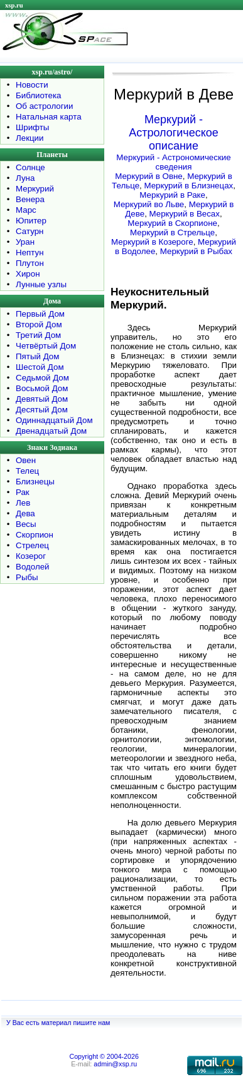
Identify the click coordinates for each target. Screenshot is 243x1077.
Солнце (30, 167)
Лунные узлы (41, 284)
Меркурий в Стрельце (172, 232)
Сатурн (29, 231)
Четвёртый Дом (46, 345)
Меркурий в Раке (172, 195)
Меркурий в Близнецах (188, 185)
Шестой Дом (40, 367)
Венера (30, 199)
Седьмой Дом (42, 377)
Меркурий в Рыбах (196, 251)
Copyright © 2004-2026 (103, 1056)
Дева (25, 513)
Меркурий (35, 188)
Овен (26, 460)
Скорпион (34, 534)
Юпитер (31, 220)
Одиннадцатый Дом (54, 420)
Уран (25, 242)
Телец (27, 471)
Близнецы (35, 481)
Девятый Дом (42, 399)
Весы (26, 524)
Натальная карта (49, 116)
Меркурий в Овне (149, 176)
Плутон (30, 263)
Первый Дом (40, 314)
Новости (32, 84)
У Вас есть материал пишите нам (58, 1022)
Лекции (30, 138)
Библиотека (38, 95)
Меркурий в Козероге (152, 242)
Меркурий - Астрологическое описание (174, 132)
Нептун (30, 252)
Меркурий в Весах (184, 213)
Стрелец (32, 545)
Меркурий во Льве (149, 204)
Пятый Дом (37, 356)
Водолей (33, 566)
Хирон (28, 273)
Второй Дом (39, 324)
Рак (23, 492)
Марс (26, 210)
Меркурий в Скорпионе (172, 223)
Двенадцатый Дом (51, 431)
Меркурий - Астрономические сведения (173, 162)
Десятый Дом (42, 409)
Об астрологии (44, 106)
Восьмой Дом (42, 388)
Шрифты (32, 127)
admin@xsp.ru (115, 1064)
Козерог (31, 556)
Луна (25, 178)
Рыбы (27, 577)
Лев (23, 503)
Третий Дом (38, 335)
